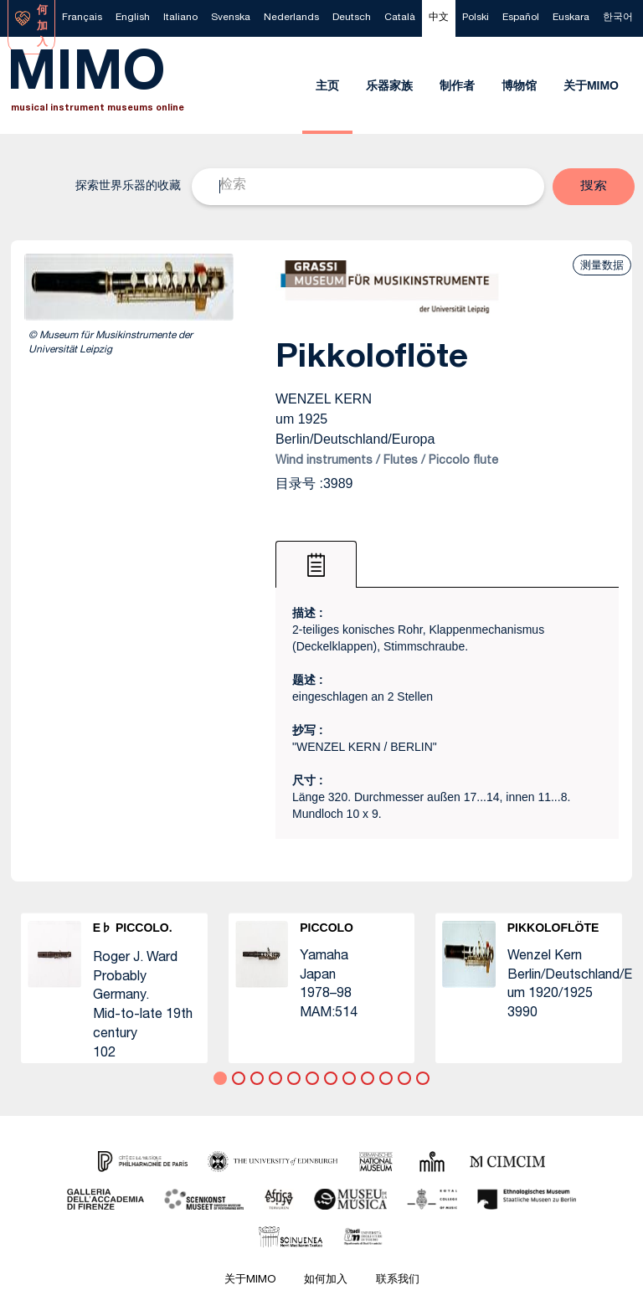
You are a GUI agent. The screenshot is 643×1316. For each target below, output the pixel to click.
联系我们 (397, 1280)
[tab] (316, 564)
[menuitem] (82, 18)
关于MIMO (249, 1280)
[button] (594, 186)
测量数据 (602, 265)
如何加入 (325, 1280)
